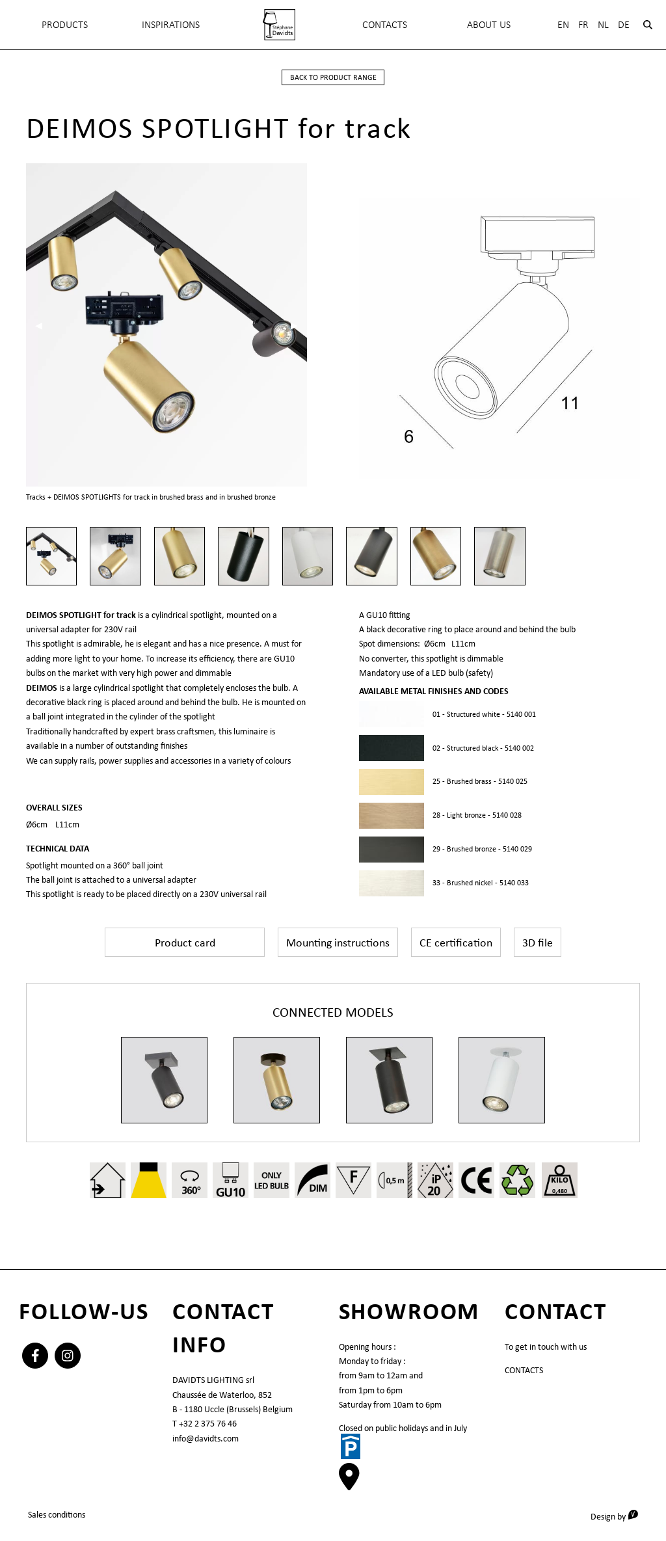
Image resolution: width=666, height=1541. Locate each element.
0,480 (559, 1190)
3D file (537, 942)
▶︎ (299, 325)
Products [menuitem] (65, 24)
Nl (603, 24)
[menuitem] (279, 24)
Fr (583, 24)
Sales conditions (56, 1514)
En (563, 24)
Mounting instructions (338, 942)
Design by (619, 1515)
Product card (185, 942)
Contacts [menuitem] (384, 24)
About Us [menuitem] (489, 24)
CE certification (456, 942)
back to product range (333, 77)
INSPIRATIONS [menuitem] (171, 24)
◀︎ (43, 325)
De (624, 24)
